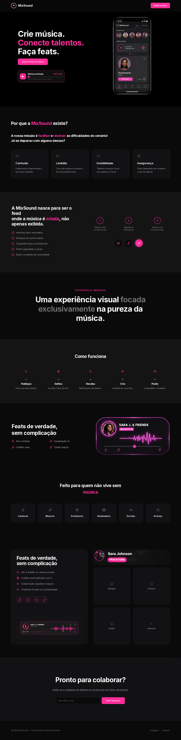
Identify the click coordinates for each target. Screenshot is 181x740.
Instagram (154, 730)
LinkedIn (165, 730)
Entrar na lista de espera (32, 62)
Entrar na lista (160, 5)
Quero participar (113, 701)
